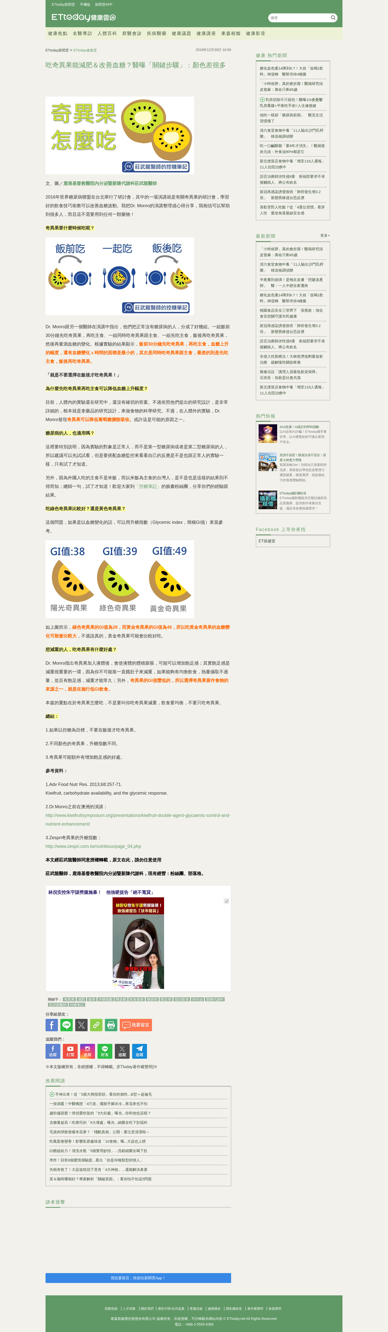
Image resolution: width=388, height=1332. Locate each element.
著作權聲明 (255, 1308)
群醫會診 (132, 33)
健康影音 (256, 33)
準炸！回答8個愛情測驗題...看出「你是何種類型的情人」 (96, 1160)
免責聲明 (274, 1308)
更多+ (325, 235)
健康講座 (206, 33)
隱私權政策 (234, 1308)
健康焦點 (58, 33)
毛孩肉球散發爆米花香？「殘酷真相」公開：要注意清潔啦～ (99, 1132)
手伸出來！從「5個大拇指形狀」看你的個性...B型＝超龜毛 (100, 1094)
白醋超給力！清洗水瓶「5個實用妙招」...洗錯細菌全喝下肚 (98, 1151)
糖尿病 (152, 999)
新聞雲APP (103, 4)
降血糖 (121, 999)
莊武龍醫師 (58, 1005)
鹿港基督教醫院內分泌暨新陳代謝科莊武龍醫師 (110, 183)
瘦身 (91, 999)
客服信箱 (196, 1308)
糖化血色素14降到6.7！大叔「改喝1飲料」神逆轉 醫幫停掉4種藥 (291, 71)
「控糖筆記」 (148, 486)
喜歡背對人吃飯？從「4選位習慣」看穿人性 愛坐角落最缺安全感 (292, 210)
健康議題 (182, 33)
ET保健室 (267, 541)
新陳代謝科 (214, 999)
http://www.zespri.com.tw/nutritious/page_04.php (93, 846)
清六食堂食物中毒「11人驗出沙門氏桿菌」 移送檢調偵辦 (291, 133)
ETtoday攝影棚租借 (293, 493)
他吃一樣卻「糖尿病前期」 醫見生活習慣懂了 (291, 118)
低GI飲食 (182, 999)
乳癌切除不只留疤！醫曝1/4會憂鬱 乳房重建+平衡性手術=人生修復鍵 (293, 102)
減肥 (81, 999)
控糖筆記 (77, 1005)
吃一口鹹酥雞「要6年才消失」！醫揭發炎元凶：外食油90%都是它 (292, 149)
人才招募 (129, 1308)
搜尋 (333, 17)
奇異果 (69, 999)
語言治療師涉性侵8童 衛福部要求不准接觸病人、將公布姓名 (292, 179)
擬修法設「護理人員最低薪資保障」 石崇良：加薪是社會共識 (291, 375)
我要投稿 (111, 1308)
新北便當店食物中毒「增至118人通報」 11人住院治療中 (293, 164)
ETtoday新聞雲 (63, 4)
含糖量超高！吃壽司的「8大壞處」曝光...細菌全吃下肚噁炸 (98, 1122)
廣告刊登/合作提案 (171, 1308)
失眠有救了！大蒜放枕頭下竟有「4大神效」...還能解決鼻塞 (98, 1169)
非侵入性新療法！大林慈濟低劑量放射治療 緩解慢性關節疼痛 (291, 359)
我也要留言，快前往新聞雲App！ (138, 1278)
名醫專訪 (83, 33)
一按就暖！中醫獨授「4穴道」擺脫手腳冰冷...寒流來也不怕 (98, 1104)
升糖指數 (106, 999)
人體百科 (107, 33)
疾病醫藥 (157, 33)
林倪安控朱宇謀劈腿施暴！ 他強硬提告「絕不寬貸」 (101, 892)
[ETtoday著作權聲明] (135, 1067)
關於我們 (147, 1308)
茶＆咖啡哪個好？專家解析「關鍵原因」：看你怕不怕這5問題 (100, 1179)
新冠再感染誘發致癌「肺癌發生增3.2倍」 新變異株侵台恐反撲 (290, 195)
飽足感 (166, 999)
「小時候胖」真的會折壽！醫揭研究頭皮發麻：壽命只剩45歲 (291, 86)
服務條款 (214, 1308)
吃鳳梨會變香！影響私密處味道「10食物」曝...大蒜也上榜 (97, 1141)
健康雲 (84, 17)
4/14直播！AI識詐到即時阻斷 (299, 427)
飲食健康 (137, 999)
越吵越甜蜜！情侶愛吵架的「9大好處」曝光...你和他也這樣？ (100, 1113)
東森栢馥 (231, 33)
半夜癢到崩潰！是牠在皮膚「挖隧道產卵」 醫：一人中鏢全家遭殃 (291, 282)
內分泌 (197, 999)
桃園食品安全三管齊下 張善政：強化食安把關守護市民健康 (291, 313)
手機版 (85, 4)
